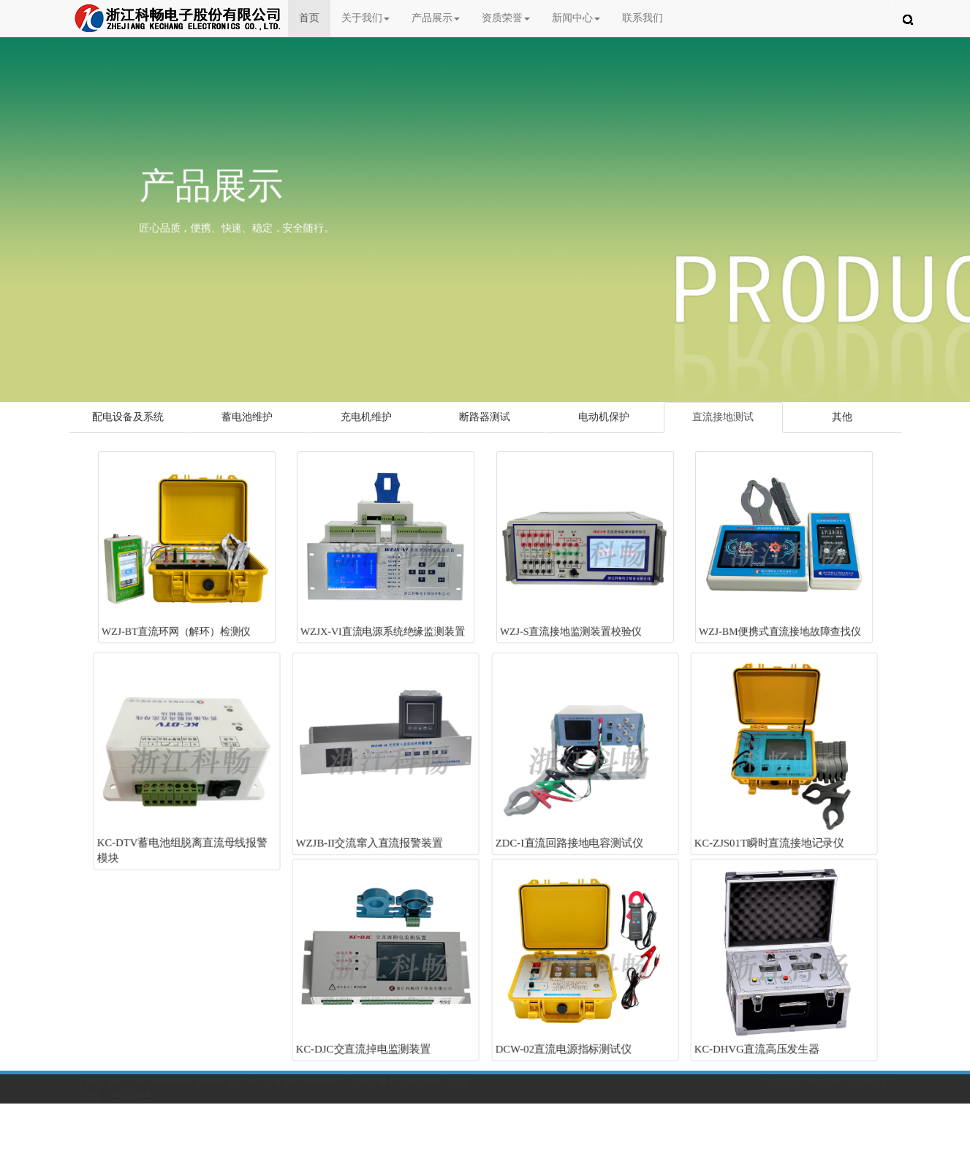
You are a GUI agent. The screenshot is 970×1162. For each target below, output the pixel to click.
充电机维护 (366, 416)
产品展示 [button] (436, 17)
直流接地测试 (723, 416)
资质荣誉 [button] (506, 17)
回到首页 (783, 1081)
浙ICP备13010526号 (396, 1081)
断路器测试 (484, 416)
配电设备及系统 (128, 416)
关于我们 (826, 1081)
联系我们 (642, 17)
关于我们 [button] (365, 17)
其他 (842, 416)
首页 (314, 16)
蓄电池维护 (247, 416)
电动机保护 (603, 416)
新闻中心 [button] (576, 17)
